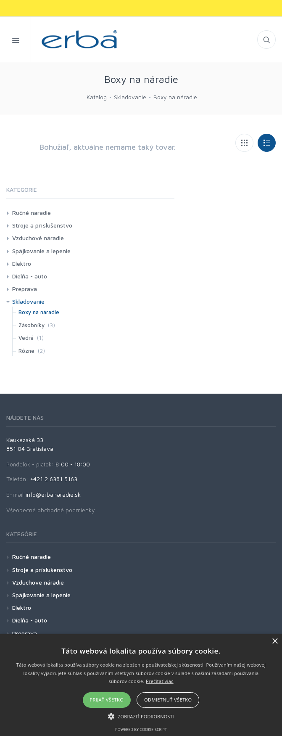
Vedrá (26, 337)
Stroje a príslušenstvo (42, 225)
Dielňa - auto (29, 276)
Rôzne (26, 350)
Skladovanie (130, 97)
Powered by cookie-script (141, 729)
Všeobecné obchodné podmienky (50, 510)
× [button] (274, 641)
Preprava (24, 288)
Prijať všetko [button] (107, 699)
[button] (141, 716)
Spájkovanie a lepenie (41, 250)
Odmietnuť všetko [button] (168, 699)
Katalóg (97, 97)
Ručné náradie (31, 212)
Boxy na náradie (175, 97)
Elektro (21, 263)
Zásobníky (31, 325)
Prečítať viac (160, 681)
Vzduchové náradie (38, 237)
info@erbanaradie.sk (53, 494)
